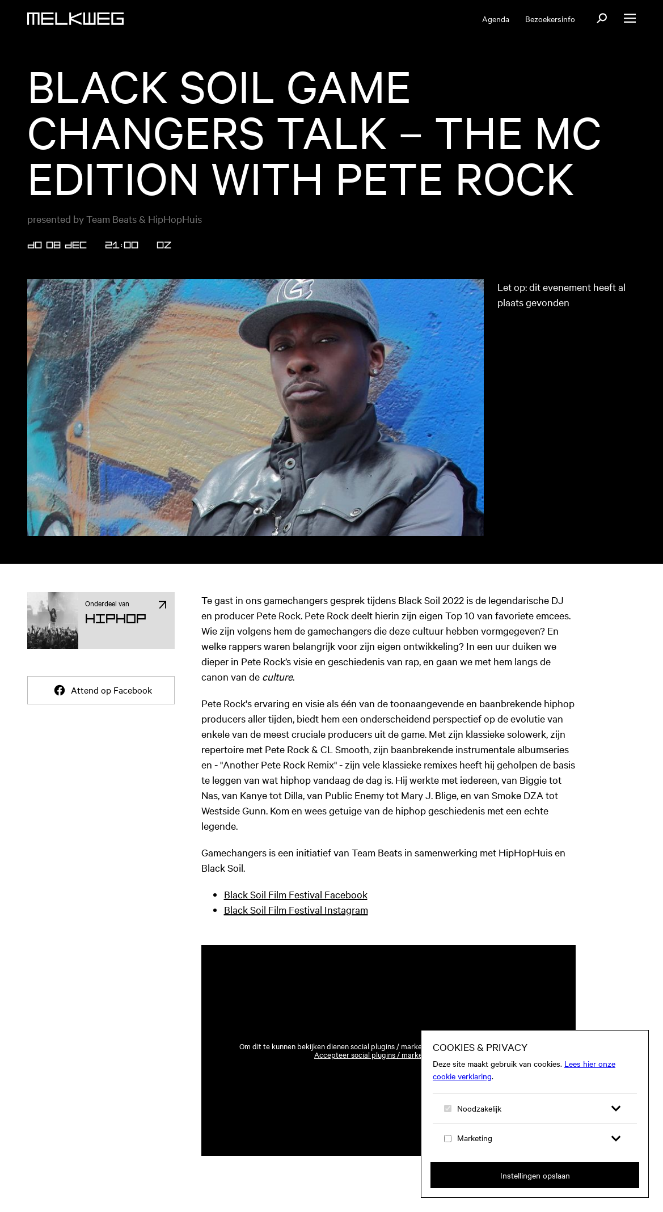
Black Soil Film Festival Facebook (296, 894)
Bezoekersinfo (550, 18)
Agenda (495, 18)
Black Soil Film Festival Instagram (296, 909)
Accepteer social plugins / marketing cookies (388, 1054)
